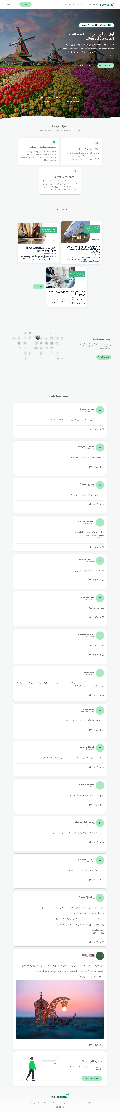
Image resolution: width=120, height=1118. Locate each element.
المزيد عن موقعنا (87, 66)
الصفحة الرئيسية (91, 4)
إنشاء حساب (25, 4)
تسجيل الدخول (11, 4)
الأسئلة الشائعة (69, 4)
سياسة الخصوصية (43, 1103)
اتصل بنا (80, 4)
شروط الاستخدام (30, 1103)
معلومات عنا (79, 1103)
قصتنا (71, 1103)
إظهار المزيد (38, 287)
